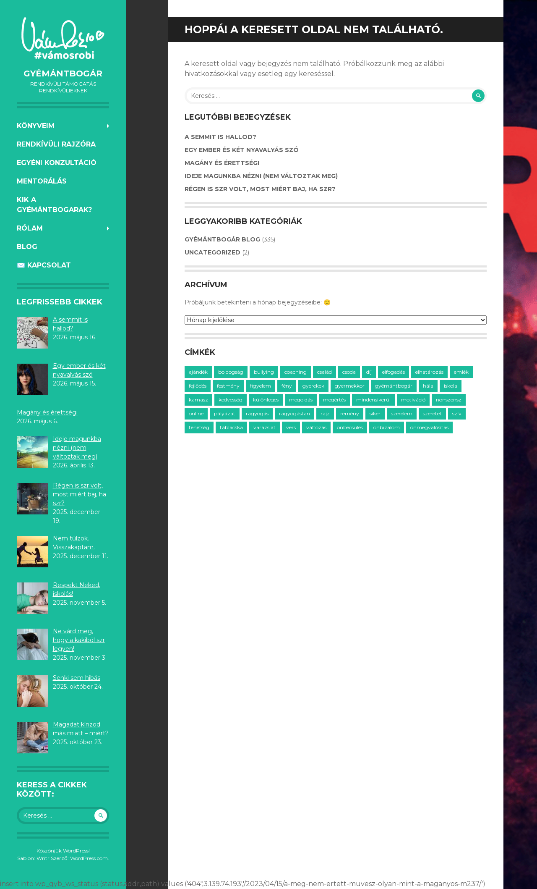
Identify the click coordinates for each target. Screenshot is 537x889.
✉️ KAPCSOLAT (44, 265)
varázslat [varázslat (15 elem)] (264, 427)
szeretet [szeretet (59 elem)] (432, 413)
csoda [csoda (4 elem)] (349, 372)
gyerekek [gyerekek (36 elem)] (313, 386)
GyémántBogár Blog (222, 239)
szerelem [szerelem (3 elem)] (401, 413)
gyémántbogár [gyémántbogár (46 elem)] (393, 386)
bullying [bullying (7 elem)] (264, 372)
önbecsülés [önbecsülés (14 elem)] (350, 427)
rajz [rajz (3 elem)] (325, 413)
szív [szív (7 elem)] (456, 413)
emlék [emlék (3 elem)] (461, 372)
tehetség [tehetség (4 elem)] (199, 427)
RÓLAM (30, 228)
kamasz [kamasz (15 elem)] (198, 399)
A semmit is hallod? (220, 137)
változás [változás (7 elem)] (316, 427)
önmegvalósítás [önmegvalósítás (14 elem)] (429, 427)
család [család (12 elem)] (324, 372)
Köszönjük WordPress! (63, 850)
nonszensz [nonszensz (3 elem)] (448, 399)
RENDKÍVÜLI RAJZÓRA (56, 144)
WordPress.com (89, 858)
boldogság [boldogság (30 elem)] (230, 372)
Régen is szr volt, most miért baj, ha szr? (260, 189)
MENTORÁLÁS (42, 181)
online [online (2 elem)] (196, 413)
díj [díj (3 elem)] (369, 372)
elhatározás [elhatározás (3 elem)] (429, 372)
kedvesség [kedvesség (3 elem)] (230, 399)
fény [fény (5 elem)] (287, 386)
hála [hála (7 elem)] (428, 386)
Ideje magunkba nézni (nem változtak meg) (261, 176)
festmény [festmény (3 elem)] (228, 386)
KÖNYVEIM (36, 126)
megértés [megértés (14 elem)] (334, 399)
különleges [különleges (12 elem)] (266, 399)
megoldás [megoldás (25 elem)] (301, 399)
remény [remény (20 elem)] (349, 413)
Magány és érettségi (222, 163)
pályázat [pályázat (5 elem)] (224, 413)
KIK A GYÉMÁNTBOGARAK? (54, 205)
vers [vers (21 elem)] (291, 427)
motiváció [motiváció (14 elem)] (413, 399)
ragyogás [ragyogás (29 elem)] (257, 413)
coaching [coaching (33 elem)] (295, 372)
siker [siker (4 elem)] (375, 413)
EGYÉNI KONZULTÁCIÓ (56, 163)
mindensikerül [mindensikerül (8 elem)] (373, 399)
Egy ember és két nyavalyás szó (242, 150)
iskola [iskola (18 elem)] (450, 386)
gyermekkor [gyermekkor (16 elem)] (350, 386)
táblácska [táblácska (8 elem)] (231, 427)
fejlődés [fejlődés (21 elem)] (197, 386)
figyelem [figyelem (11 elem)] (260, 386)
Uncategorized (212, 252)
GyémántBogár (62, 73)
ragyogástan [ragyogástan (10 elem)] (294, 413)
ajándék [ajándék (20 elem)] (198, 372)
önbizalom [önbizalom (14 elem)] (386, 427)
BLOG (27, 247)
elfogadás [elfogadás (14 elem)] (393, 372)
